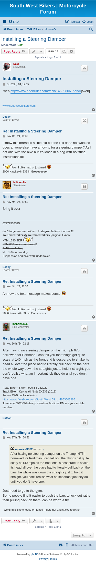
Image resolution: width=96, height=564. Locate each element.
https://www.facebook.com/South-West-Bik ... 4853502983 (39, 399)
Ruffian (7, 418)
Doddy (6, 116)
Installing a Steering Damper (33, 39)
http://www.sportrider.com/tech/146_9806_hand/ (45, 91)
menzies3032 (20, 324)
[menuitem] (13, 22)
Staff (20, 44)
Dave (16, 64)
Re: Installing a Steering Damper (32, 131)
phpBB (35, 554)
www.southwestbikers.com (19, 105)
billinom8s (19, 182)
